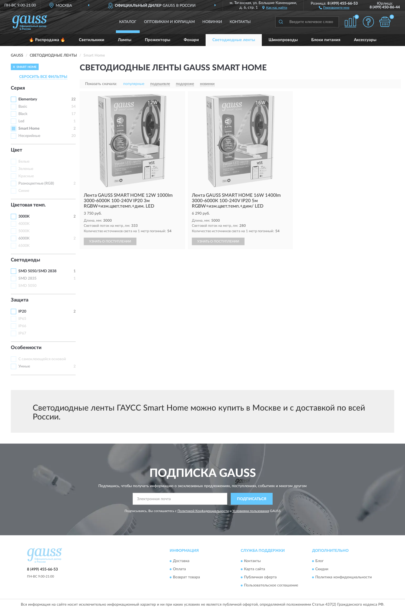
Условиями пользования (250, 511)
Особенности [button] (26, 347)
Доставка (181, 561)
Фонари (191, 40)
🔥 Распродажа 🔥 (47, 40)
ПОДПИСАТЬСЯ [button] (251, 499)
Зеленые (25, 169)
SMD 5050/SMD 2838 (37, 271)
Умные (24, 366)
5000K (24, 231)
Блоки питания (325, 40)
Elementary (27, 99)
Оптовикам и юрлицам (169, 22)
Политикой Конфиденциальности (203, 511)
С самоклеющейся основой (42, 359)
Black (22, 114)
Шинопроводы (283, 40)
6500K (24, 246)
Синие (23, 191)
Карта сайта (254, 569)
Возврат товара (186, 577)
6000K (24, 238)
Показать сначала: (101, 84)
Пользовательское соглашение (271, 585)
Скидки (321, 569)
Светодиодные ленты (233, 40)
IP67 (22, 333)
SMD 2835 (27, 278)
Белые (23, 161)
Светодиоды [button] (25, 260)
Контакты (240, 22)
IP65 (22, 319)
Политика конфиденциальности (343, 577)
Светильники (91, 40)
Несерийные (29, 136)
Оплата (179, 569)
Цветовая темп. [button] (28, 205)
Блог (319, 561)
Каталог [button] (127, 22)
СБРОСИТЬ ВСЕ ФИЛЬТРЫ (43, 77)
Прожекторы (157, 40)
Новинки (212, 22)
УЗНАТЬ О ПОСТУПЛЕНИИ (110, 241)
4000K (24, 224)
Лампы (124, 40)
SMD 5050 (27, 286)
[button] (334, 7)
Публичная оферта (260, 577)
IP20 (22, 311)
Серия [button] (18, 88)
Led (21, 121)
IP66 (22, 326)
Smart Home (28, 128)
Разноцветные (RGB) (36, 183)
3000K (24, 216)
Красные (26, 176)
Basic (22, 107)
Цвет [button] (16, 150)
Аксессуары (365, 40)
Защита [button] (19, 300)
